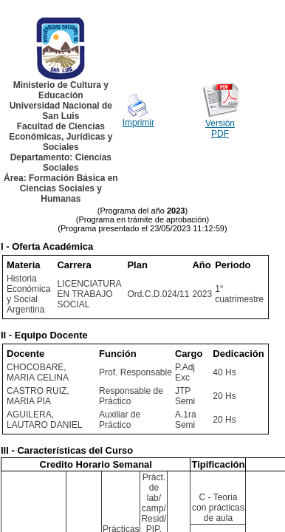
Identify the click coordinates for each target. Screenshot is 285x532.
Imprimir (138, 122)
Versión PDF (220, 128)
